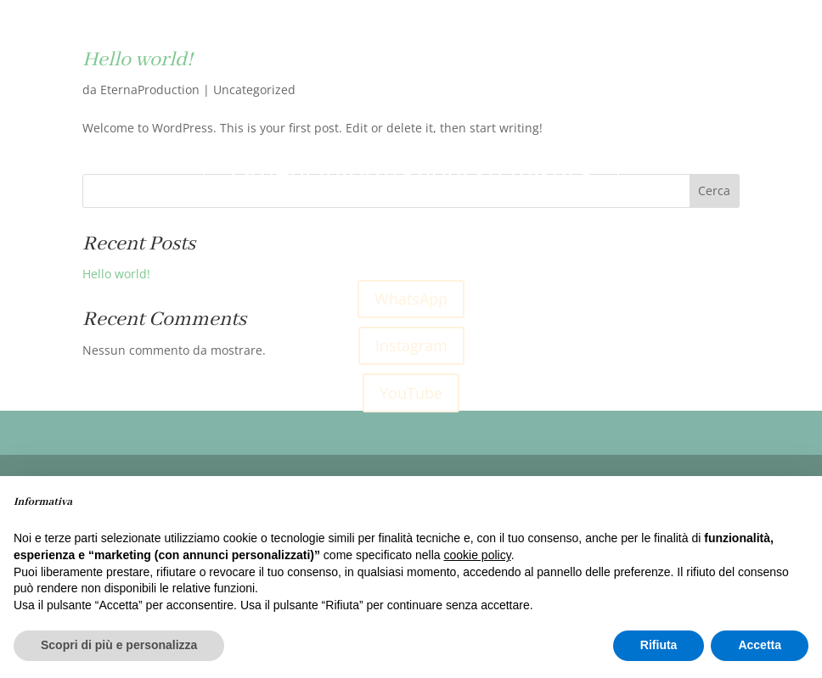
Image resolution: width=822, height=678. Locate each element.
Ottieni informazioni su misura (411, 172)
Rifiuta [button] (659, 645)
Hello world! (116, 274)
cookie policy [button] (477, 555)
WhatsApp (411, 299)
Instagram (411, 345)
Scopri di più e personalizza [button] (119, 645)
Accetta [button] (759, 645)
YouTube (411, 393)
